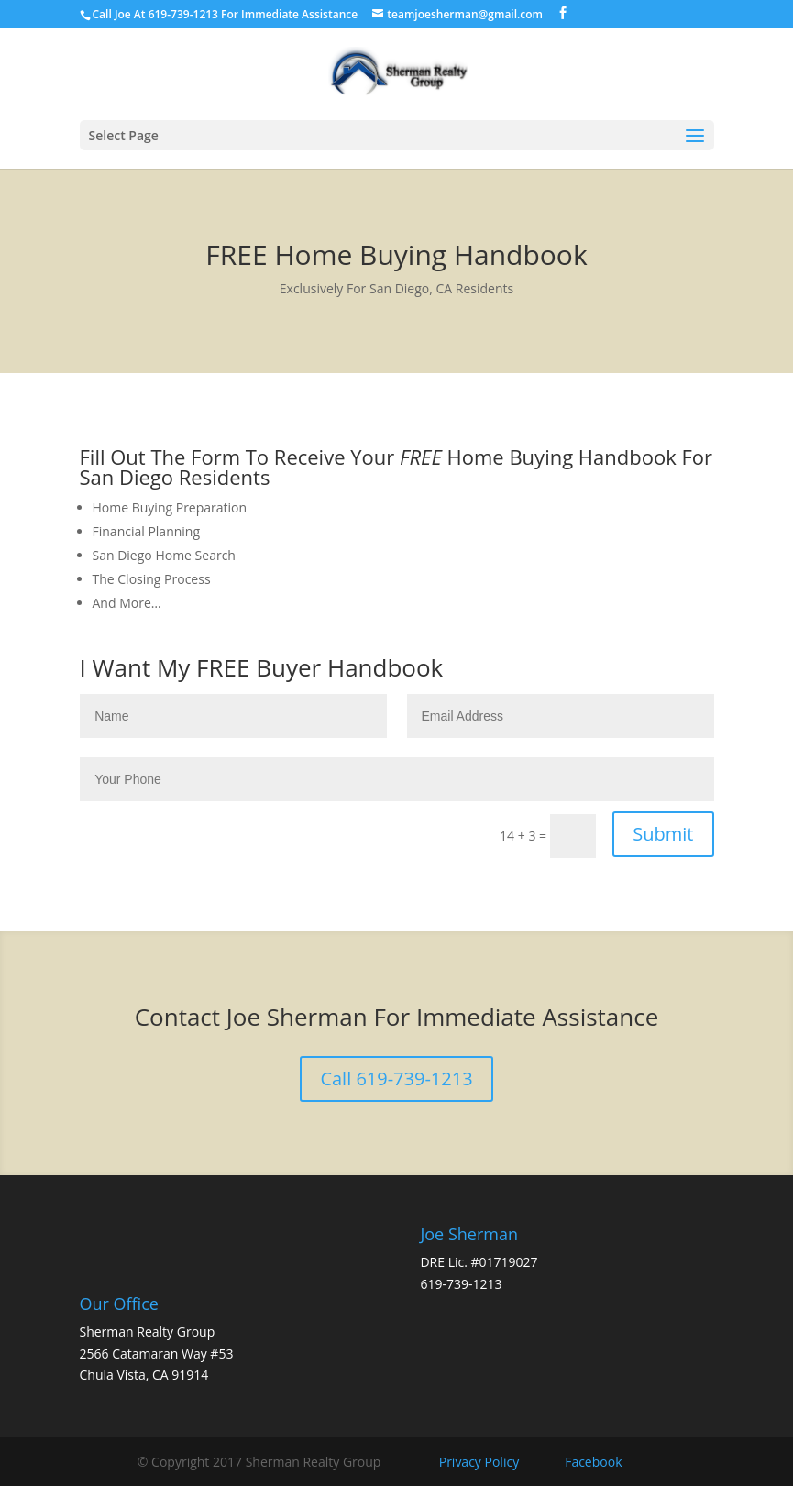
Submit (663, 833)
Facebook (593, 1461)
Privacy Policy (479, 1461)
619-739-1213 (460, 1284)
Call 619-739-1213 (396, 1078)
